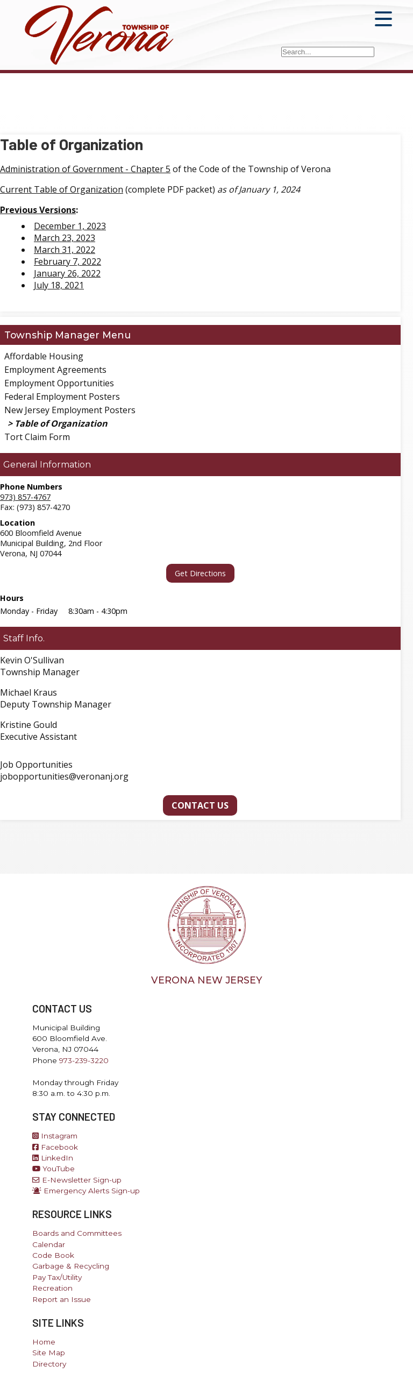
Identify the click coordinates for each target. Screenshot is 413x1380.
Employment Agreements (55, 370)
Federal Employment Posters (62, 396)
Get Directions (200, 573)
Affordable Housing (43, 356)
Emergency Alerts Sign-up (86, 1190)
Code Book (53, 1255)
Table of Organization (61, 423)
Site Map (48, 1352)
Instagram (54, 1135)
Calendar (48, 1244)
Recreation (52, 1288)
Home (43, 1341)
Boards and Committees (77, 1233)
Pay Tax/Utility (57, 1277)
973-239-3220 (84, 1060)
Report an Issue (61, 1299)
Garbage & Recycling (70, 1266)
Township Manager (51, 335)
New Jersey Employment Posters (70, 410)
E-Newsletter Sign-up (77, 1180)
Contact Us (200, 805)
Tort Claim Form (37, 437)
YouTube (53, 1168)
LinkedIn (52, 1157)
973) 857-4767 (25, 497)
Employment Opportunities (59, 383)
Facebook (55, 1147)
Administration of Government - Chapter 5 (85, 169)
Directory (49, 1364)
